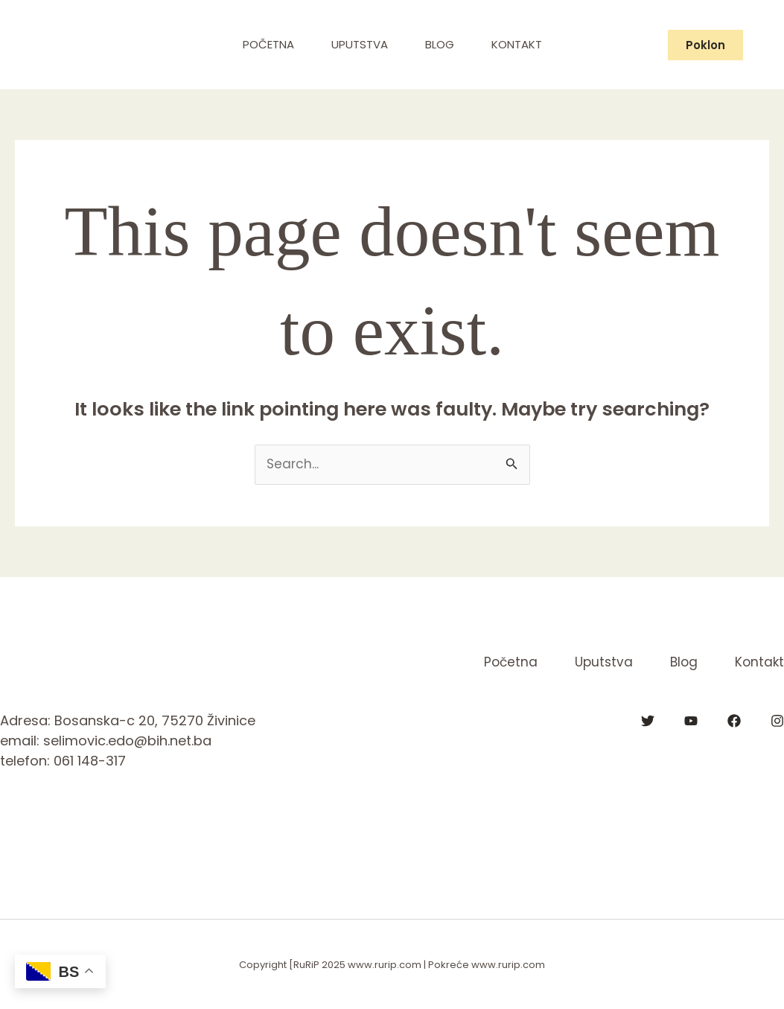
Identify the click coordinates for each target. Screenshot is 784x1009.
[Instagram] (777, 721)
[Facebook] (734, 721)
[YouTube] (691, 721)
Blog (439, 44)
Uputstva (359, 44)
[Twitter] (647, 721)
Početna (268, 44)
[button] (705, 45)
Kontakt (516, 44)
